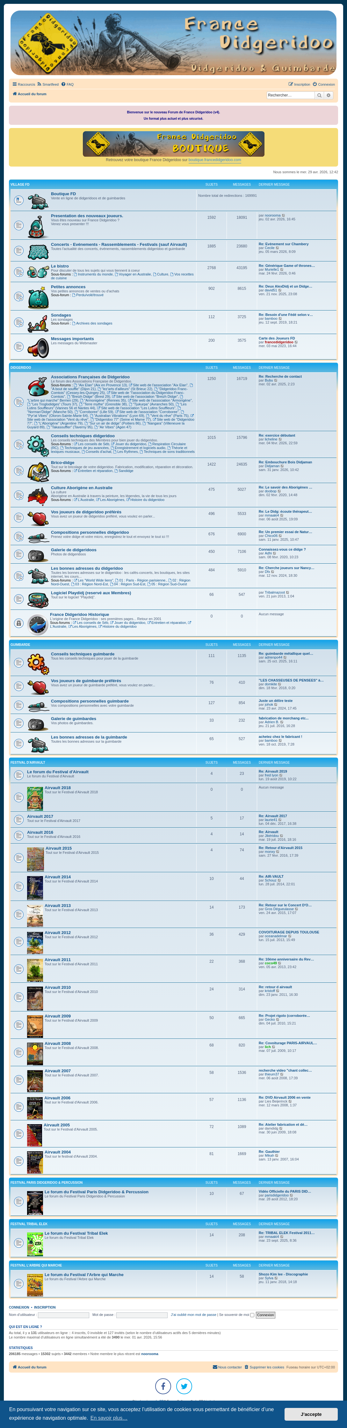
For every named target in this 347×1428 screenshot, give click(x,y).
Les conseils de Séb (91, 444)
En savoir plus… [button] (109, 1418)
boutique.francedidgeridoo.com (215, 160)
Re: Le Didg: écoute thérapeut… (285, 511)
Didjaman (272, 466)
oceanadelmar (276, 936)
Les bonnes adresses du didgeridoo (87, 568)
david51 (271, 290)
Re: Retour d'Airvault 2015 (280, 848)
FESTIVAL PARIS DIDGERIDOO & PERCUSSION (47, 1182)
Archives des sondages (92, 323)
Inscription (45, 1307)
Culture (160, 274)
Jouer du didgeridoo (128, 444)
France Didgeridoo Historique (79, 614)
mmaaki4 (272, 515)
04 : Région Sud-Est (127, 584)
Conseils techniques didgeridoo (83, 435)
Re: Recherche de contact (280, 376)
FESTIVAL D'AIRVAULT (28, 762)
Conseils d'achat (96, 451)
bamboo (271, 318)
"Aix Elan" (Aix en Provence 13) (100, 385)
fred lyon (271, 775)
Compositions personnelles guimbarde (90, 701)
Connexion (19, 1307)
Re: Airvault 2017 (273, 816)
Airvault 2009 (58, 1016)
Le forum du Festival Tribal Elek (76, 1233)
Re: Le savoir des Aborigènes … (285, 487)
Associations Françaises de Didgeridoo (90, 377)
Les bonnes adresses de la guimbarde (89, 737)
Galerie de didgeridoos (74, 549)
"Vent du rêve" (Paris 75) (167, 416)
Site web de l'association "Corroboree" (146, 412)
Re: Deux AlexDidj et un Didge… (285, 286)
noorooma (273, 215)
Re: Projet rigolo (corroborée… (284, 1015)
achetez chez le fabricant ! (280, 737)
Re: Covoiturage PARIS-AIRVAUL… (288, 1043)
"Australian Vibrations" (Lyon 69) (117, 416)
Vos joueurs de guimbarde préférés (86, 680)
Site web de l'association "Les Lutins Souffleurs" (136, 408)
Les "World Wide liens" (93, 580)
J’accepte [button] (311, 1414)
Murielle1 (272, 269)
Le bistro (60, 266)
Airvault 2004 (58, 1152)
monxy (270, 851)
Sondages (61, 315)
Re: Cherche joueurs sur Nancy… (286, 568)
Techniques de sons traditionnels (167, 451)
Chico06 (271, 536)
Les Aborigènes (110, 500)
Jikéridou (272, 836)
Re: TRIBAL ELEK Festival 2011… (287, 1233)
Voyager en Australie (133, 274)
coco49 (271, 963)
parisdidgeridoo (277, 1195)
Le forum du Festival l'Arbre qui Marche (84, 1274)
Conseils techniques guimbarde (82, 654)
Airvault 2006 (57, 1098)
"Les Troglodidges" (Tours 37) (52, 404)
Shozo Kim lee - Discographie (283, 1274)
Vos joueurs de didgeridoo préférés (86, 512)
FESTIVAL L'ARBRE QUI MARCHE (36, 1265)
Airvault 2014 (58, 877)
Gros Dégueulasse (279, 909)
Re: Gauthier (269, 1151)
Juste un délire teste (276, 701)
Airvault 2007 (58, 1070)
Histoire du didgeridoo (145, 500)
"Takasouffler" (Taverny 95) (69, 427)
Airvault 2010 (58, 987)
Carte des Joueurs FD (277, 338)
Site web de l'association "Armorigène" (160, 400)
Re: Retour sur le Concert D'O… (285, 905)
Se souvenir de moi (236, 1315)
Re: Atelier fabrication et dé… (283, 1124)
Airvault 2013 (58, 905)
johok (269, 704)
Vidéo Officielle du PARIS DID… (285, 1191)
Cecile (270, 248)
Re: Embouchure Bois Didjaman (285, 462)
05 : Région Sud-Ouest (167, 584)
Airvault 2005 (57, 1125)
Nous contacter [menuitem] (227, 1367)
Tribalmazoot (275, 592)
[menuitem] (48, 84)
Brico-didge (62, 462)
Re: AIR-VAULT (271, 876)
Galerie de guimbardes (73, 718)
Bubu (269, 380)
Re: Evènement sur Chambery (284, 244)
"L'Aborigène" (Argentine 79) (58, 423)
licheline (271, 439)
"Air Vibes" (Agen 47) (112, 427)
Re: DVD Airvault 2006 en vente (285, 1097)
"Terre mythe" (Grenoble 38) (103, 404)
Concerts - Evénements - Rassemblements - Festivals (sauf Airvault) (119, 244)
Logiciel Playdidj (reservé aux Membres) (91, 592)
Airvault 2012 (58, 932)
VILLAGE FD (20, 184)
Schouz (271, 880)
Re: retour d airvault (275, 987)
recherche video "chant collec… (285, 1070)
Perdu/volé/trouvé (88, 295)
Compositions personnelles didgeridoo (90, 532)
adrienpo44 (273, 657)
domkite (271, 684)
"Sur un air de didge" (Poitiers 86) (112, 423)
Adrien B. (272, 722)
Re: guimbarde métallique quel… (286, 653)
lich (268, 1047)
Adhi (268, 553)
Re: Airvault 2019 (273, 771)
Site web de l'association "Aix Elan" (158, 385)
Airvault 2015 (59, 848)
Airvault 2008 (58, 1043)
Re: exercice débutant (277, 435)
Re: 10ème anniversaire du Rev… (286, 959)
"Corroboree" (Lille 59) (94, 412)
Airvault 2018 (58, 787)
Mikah (269, 1155)
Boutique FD (63, 193)
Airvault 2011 (58, 959)
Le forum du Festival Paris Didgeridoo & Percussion (96, 1191)
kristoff (270, 991)
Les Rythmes (125, 451)
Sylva (269, 1278)
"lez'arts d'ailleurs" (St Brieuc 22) (125, 389)
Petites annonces (68, 286)
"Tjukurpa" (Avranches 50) (151, 404)
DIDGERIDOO (21, 367)
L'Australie (84, 500)
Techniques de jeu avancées (84, 448)
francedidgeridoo (279, 342)
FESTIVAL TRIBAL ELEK (29, 1224)
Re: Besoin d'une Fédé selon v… (286, 315)
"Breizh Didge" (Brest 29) (88, 396)
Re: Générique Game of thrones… (287, 266)
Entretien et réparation (93, 471)
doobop (271, 491)
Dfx (267, 572)
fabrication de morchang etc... (283, 718)
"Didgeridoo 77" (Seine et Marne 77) (120, 419)
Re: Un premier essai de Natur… (285, 532)
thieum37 (272, 1074)
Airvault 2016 (40, 832)
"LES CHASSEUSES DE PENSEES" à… (291, 680)
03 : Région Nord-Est (89, 584)
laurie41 (271, 820)
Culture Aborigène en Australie (81, 487)
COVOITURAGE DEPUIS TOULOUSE (289, 932)
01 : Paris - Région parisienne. (140, 580)
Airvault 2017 (40, 816)
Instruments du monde (93, 274)
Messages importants (72, 338)
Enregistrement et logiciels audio (138, 448)
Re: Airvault (268, 832)
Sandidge (123, 471)
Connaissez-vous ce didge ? (282, 549)
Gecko (270, 1019)
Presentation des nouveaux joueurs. (87, 215)
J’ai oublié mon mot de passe (193, 1315)
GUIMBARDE (20, 644)
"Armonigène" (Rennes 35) (103, 400)
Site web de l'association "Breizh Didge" (145, 396)
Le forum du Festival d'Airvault (58, 771)
